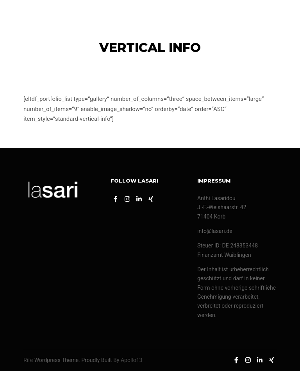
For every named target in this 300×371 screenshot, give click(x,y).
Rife (28, 360)
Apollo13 (132, 360)
